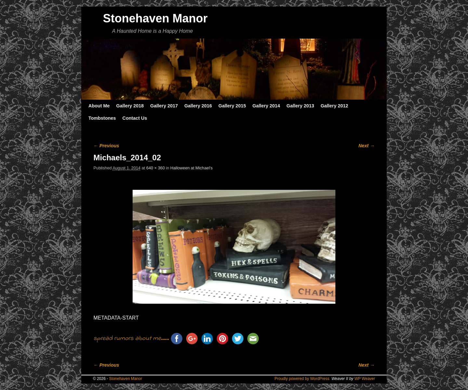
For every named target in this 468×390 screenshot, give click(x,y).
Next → (366, 145)
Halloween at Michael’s (191, 167)
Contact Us (134, 118)
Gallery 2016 (198, 105)
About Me (99, 105)
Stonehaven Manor (155, 18)
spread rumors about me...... (131, 338)
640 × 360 (155, 167)
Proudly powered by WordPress (302, 378)
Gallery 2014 (266, 105)
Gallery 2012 (334, 105)
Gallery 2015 (232, 105)
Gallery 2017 (164, 105)
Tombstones (102, 118)
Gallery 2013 (300, 105)
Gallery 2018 (130, 105)
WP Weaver (364, 378)
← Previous (106, 145)
